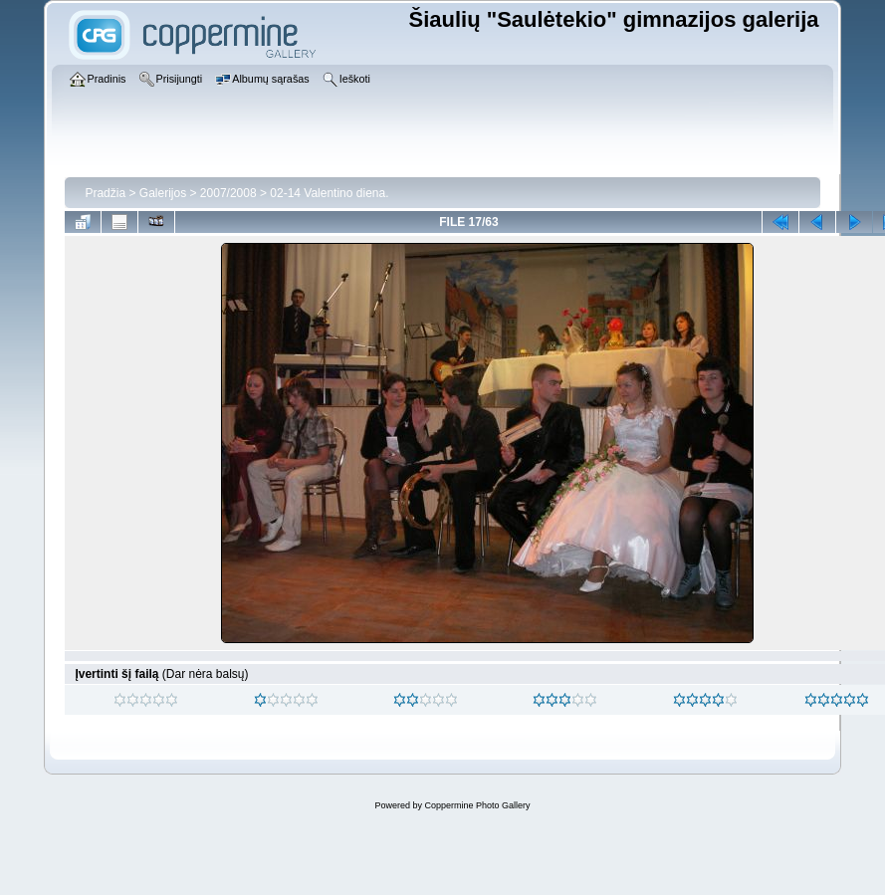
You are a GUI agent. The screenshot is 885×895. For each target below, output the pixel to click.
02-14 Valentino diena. (329, 193)
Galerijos (162, 193)
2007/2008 (228, 193)
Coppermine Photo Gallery (477, 805)
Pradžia (105, 193)
